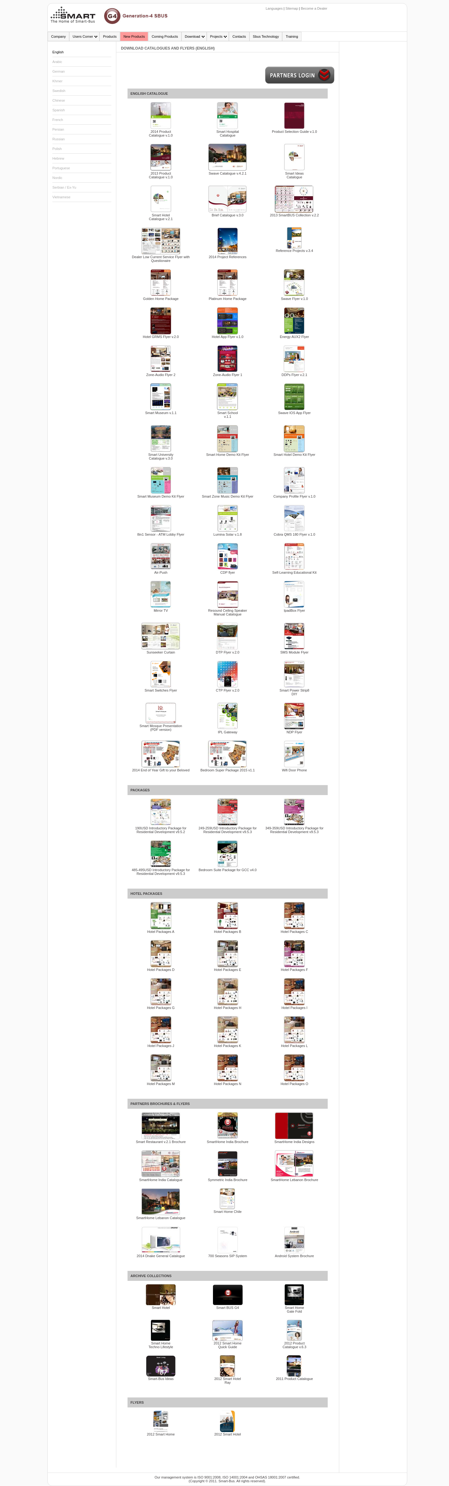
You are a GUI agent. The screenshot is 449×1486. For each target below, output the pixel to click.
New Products (134, 36)
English (58, 52)
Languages (274, 8)
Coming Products (165, 36)
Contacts (239, 36)
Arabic (57, 62)
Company (58, 36)
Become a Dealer (314, 8)
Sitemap (291, 8)
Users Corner (83, 36)
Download (192, 36)
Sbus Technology (266, 36)
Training (292, 36)
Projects (216, 36)
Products (109, 36)
